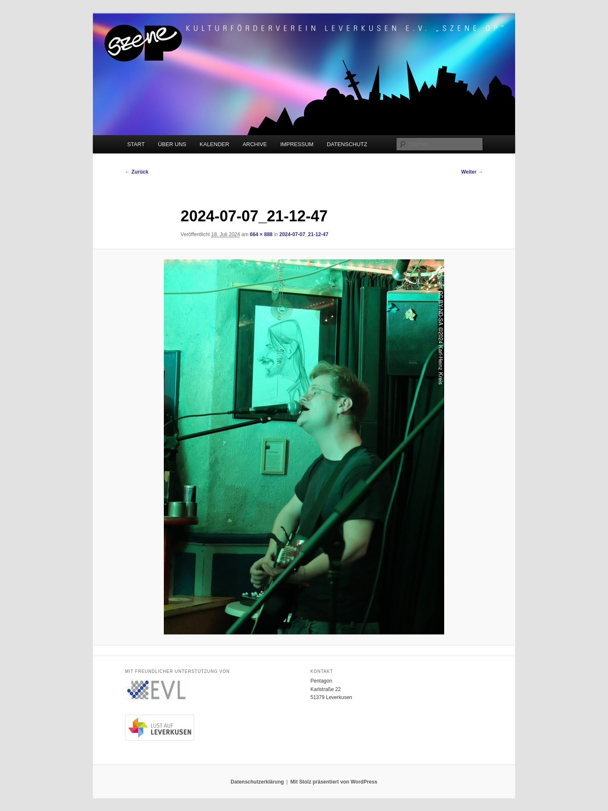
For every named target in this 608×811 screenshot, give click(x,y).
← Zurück (136, 172)
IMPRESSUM (297, 144)
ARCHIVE (254, 144)
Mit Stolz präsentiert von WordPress (333, 782)
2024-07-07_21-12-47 (304, 234)
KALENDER (214, 144)
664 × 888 (261, 234)
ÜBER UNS (172, 144)
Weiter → (472, 172)
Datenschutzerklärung (257, 782)
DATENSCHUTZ (347, 144)
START (135, 144)
